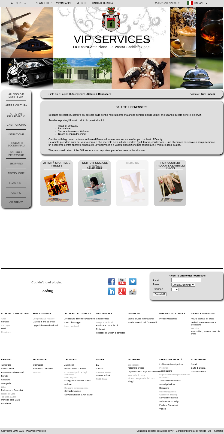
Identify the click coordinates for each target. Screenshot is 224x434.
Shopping (16, 163)
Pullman (68, 384)
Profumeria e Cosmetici (12, 390)
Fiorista (4, 376)
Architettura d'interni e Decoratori (79, 319)
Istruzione (16, 134)
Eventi (194, 364)
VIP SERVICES (112, 39)
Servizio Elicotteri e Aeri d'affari (78, 395)
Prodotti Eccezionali (16, 144)
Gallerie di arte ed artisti (44, 322)
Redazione (164, 388)
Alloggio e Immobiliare (16, 95)
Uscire (16, 192)
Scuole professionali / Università (142, 322)
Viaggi (130, 381)
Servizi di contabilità (168, 398)
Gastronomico (102, 319)
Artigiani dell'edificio (16, 115)
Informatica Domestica (43, 368)
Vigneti (162, 409)
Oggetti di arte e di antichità (45, 325)
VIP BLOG (82, 3)
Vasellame (6, 403)
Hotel (3, 328)
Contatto (218, 431)
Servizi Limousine (72, 391)
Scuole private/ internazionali (141, 319)
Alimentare (6, 365)
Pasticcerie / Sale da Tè (107, 325)
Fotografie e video (136, 368)
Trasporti (16, 183)
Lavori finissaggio (72, 322)
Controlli (5, 322)
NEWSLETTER (43, 3)
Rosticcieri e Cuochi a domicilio (110, 333)
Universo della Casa (10, 400)
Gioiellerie (5, 380)
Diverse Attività (103, 375)
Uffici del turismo (198, 371)
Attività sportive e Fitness (202, 319)
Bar (97, 365)
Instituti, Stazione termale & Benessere (203, 323)
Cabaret (99, 368)
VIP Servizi (16, 202)
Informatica (38, 365)
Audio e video (7, 368)
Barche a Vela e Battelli (75, 368)
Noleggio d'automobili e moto (77, 380)
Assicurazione (165, 371)
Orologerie (6, 383)
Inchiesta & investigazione (171, 364)
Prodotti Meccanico (168, 319)
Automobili (69, 365)
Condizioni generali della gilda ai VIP (155, 431)
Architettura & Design (169, 401)
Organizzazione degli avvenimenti (143, 371)
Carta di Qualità (102, 3)
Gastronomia (16, 124)
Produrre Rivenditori (168, 405)
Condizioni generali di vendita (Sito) (194, 431)
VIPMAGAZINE (64, 3)
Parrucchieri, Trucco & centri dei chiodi (206, 332)
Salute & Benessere (16, 154)
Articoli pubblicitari (167, 384)
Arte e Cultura (16, 105)
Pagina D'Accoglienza (73, 94)
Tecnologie (16, 173)
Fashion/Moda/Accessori (12, 372)
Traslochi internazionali (170, 380)
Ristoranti (100, 329)
